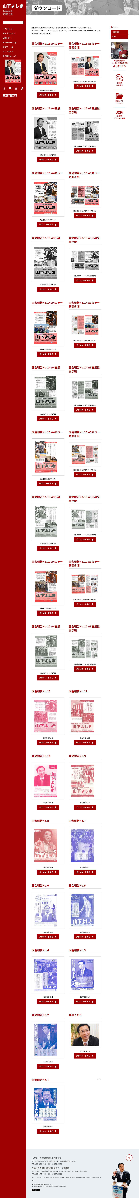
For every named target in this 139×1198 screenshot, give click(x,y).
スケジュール (8, 28)
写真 (114, 36)
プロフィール (8, 47)
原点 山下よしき (9, 33)
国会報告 (116, 32)
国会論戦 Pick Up (9, 42)
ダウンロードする (46, 95)
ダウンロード (8, 51)
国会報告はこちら (13, 70)
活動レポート (8, 38)
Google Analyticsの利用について (41, 1184)
